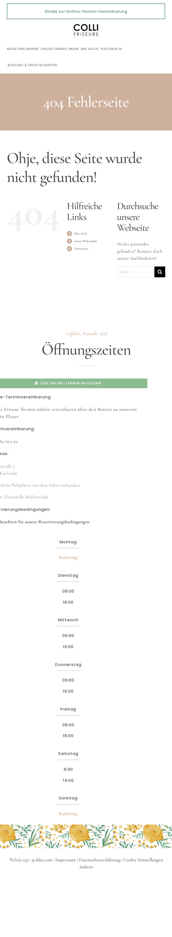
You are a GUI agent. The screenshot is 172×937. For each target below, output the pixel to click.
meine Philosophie (86, 241)
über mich (80, 233)
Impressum (65, 860)
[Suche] (159, 271)
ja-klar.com (42, 860)
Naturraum (81, 248)
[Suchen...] (135, 271)
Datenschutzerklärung (99, 860)
